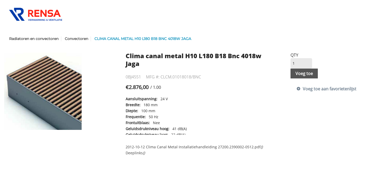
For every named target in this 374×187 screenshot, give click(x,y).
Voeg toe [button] (304, 73)
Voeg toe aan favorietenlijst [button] (329, 89)
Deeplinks (135, 152)
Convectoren (76, 38)
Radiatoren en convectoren (34, 38)
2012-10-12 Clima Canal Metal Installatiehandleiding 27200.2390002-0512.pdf (194, 146)
